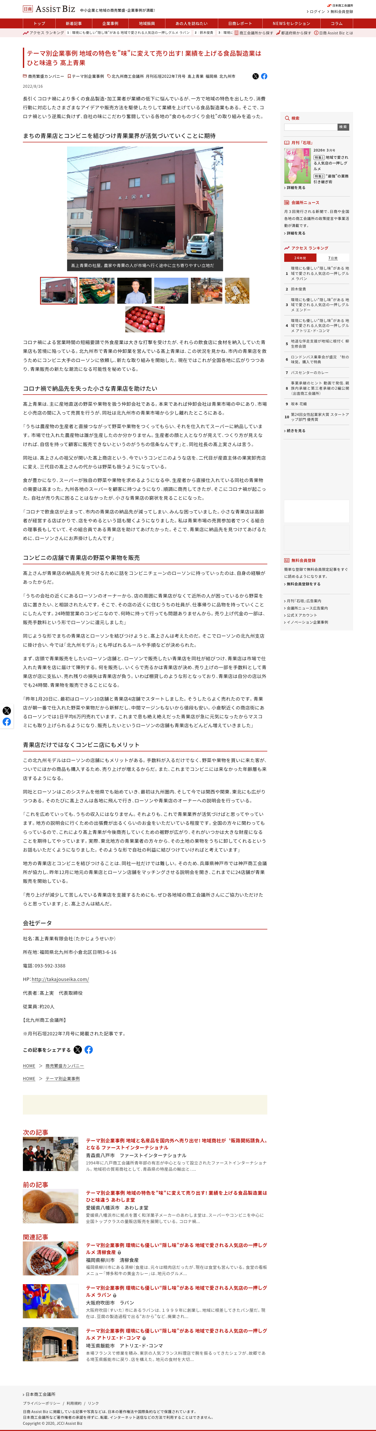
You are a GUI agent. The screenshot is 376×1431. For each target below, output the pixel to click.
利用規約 (74, 1403)
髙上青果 (195, 76)
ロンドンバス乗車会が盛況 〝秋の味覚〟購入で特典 (320, 359)
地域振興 (147, 23)
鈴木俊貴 (206, 32)
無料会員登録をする (304, 584)
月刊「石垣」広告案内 (304, 601)
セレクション (291, 23)
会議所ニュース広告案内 (307, 608)
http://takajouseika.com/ (60, 979)
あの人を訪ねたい (192, 23)
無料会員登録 (341, 11)
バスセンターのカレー (310, 372)
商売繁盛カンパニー (46, 76)
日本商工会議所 (40, 1394)
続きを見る (296, 430)
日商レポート (240, 23)
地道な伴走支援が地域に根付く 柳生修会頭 (320, 344)
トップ (39, 23)
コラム (337, 23)
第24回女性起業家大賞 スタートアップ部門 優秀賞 (320, 417)
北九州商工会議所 (128, 76)
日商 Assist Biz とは (333, 32)
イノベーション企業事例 (307, 622)
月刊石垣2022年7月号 (166, 76)
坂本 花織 (299, 403)
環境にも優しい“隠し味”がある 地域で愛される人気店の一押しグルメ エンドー (320, 304)
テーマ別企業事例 (88, 76)
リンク (93, 1403)
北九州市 (227, 76)
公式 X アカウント (302, 615)
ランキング (43, 33)
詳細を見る (296, 187)
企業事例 (110, 23)
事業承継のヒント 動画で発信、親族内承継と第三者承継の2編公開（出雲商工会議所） (320, 388)
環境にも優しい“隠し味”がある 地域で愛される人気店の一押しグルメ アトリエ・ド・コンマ (320, 325)
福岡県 (211, 76)
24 (300, 257)
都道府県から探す (294, 32)
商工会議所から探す (253, 32)
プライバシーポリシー (42, 1403)
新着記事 (74, 23)
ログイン (317, 11)
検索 (343, 126)
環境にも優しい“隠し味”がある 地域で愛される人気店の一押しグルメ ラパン (131, 32)
